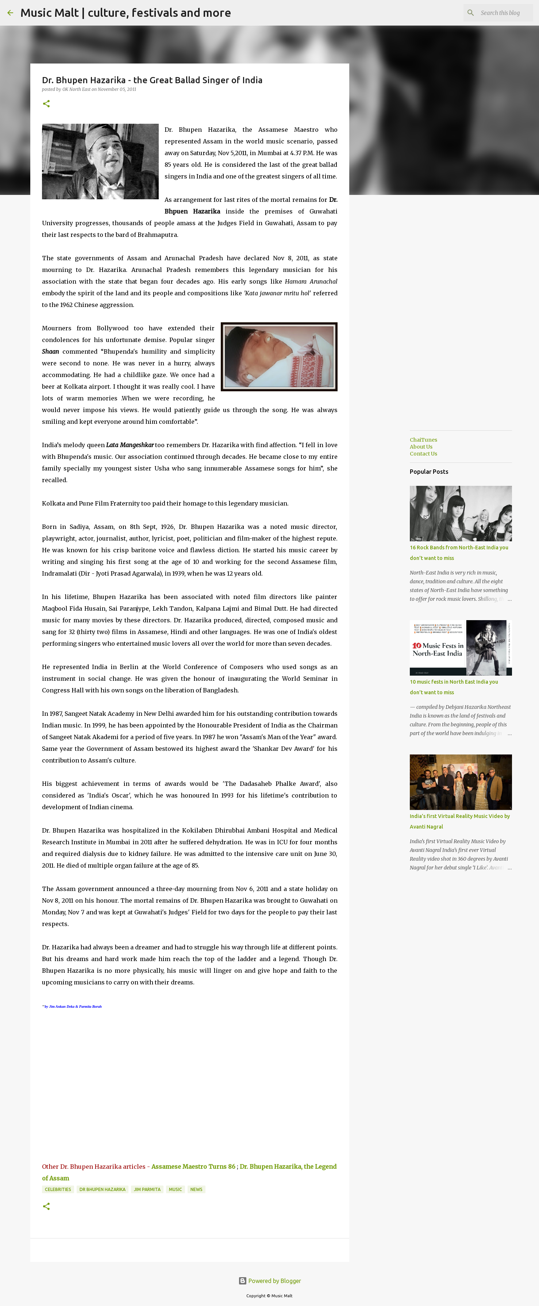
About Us (421, 446)
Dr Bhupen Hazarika (103, 1189)
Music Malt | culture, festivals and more (125, 12)
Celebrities (58, 1189)
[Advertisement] (386, 315)
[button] (46, 104)
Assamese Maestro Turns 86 (193, 1166)
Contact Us (423, 453)
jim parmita (147, 1189)
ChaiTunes (423, 440)
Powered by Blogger (269, 1281)
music (175, 1189)
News (196, 1189)
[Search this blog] (495, 13)
